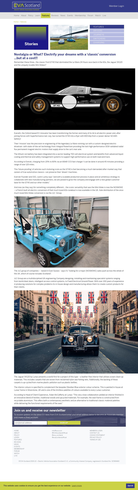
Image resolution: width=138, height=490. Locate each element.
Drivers (97, 31)
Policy (30, 15)
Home (16, 15)
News (62, 15)
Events (70, 15)
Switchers (99, 38)
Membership (80, 15)
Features (45, 15)
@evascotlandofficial (59, 437)
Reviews (55, 15)
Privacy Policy (96, 437)
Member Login (116, 6)
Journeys (98, 34)
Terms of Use (95, 440)
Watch (98, 15)
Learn (37, 15)
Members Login (96, 431)
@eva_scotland (57, 435)
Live (104, 15)
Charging (98, 42)
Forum (90, 15)
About (23, 15)
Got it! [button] (130, 486)
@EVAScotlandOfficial (59, 433)
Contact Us (94, 433)
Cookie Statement (97, 435)
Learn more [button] (77, 485)
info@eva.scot (57, 431)
